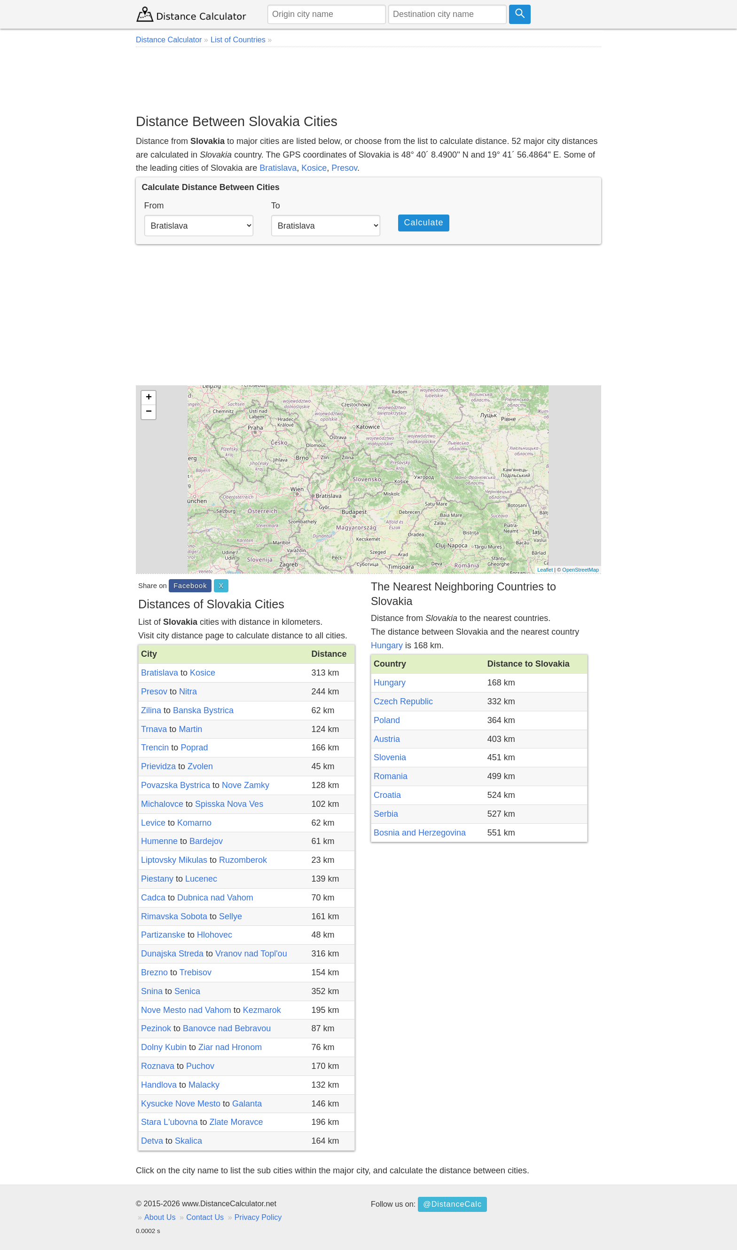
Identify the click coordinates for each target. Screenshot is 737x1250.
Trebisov (196, 972)
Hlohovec (214, 934)
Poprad (194, 747)
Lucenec (201, 879)
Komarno (194, 823)
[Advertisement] (368, 80)
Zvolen (200, 766)
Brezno (154, 972)
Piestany (157, 879)
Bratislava (278, 168)
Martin (190, 729)
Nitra (188, 691)
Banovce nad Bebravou (227, 1028)
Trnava (154, 729)
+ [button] (149, 398)
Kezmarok (262, 1010)
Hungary (387, 645)
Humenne (159, 841)
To (275, 205)
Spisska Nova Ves (229, 804)
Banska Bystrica (203, 710)
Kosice (314, 168)
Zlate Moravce (236, 1122)
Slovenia (390, 757)
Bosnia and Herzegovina (420, 832)
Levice (153, 823)
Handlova (159, 1085)
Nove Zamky (245, 785)
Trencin (155, 747)
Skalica (188, 1141)
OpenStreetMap (580, 570)
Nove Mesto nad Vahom (186, 1010)
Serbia (386, 814)
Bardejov (206, 841)
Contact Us (205, 1217)
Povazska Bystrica (175, 785)
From (154, 205)
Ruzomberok (243, 860)
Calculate (423, 222)
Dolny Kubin (164, 1047)
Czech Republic (403, 701)
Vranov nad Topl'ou (251, 953)
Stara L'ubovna (169, 1122)
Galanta (247, 1103)
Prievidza (158, 766)
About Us (160, 1217)
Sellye (230, 916)
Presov (344, 168)
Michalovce (162, 804)
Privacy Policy (258, 1217)
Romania (391, 776)
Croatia (387, 795)
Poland (387, 720)
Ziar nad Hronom (230, 1047)
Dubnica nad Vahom (215, 897)
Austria (387, 739)
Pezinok (156, 1028)
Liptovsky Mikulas (174, 860)
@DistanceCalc (452, 1204)
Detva (152, 1141)
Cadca (153, 897)
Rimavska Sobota (174, 916)
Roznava (157, 1066)
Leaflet (545, 570)
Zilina (151, 710)
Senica (187, 991)
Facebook (190, 585)
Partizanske (163, 934)
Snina (152, 991)
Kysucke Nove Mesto (180, 1103)
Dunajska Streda (172, 953)
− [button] (149, 412)
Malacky (204, 1085)
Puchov (200, 1066)
